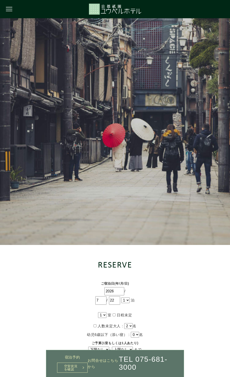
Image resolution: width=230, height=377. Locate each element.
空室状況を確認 (71, 367)
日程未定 (122, 315)
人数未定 (103, 326)
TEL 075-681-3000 (143, 363)
